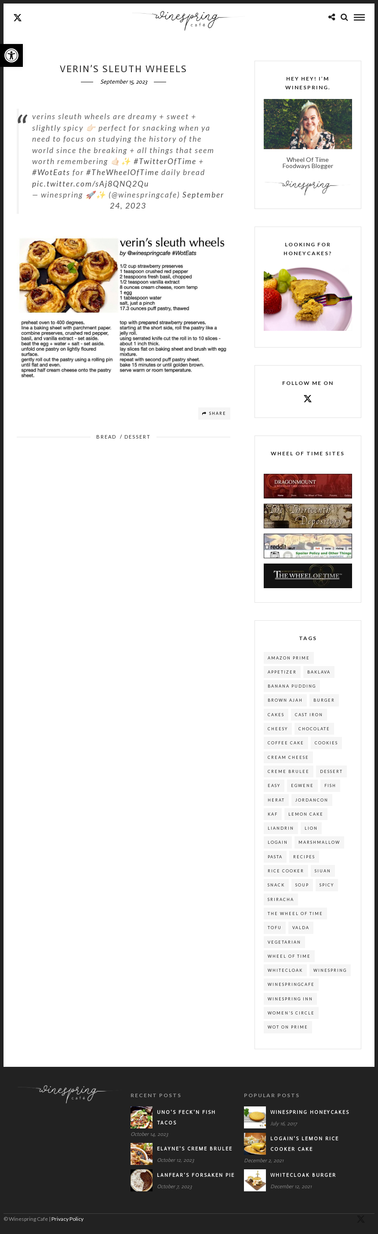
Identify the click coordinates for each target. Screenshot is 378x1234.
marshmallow (319, 842)
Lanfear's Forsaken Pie (196, 1176)
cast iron (309, 715)
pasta (275, 857)
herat (276, 800)
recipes (304, 857)
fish (330, 786)
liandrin (281, 828)
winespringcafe (291, 984)
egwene (302, 786)
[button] (11, 55)
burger (324, 700)
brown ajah (285, 700)
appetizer (282, 672)
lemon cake (305, 814)
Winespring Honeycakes (309, 1113)
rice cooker (286, 871)
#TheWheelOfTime (122, 172)
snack (276, 885)
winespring (330, 970)
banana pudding (292, 686)
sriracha (281, 899)
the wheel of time (295, 914)
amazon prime (289, 658)
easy (274, 786)
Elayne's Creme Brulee (195, 1149)
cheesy (278, 729)
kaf (273, 814)
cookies (326, 743)
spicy (327, 885)
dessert (331, 771)
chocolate (314, 729)
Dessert (137, 437)
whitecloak (285, 970)
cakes (276, 715)
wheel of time (289, 956)
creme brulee (288, 771)
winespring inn (290, 999)
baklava (319, 672)
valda (300, 928)
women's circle (291, 1013)
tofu (275, 928)
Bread (106, 437)
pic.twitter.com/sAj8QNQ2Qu (90, 184)
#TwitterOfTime (165, 161)
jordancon (311, 800)
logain (278, 842)
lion (311, 828)
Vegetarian (284, 942)
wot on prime (288, 1027)
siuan (323, 871)
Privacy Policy (67, 1219)
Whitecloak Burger (303, 1176)
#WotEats (51, 172)
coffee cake (286, 743)
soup (302, 885)
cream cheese (288, 757)
